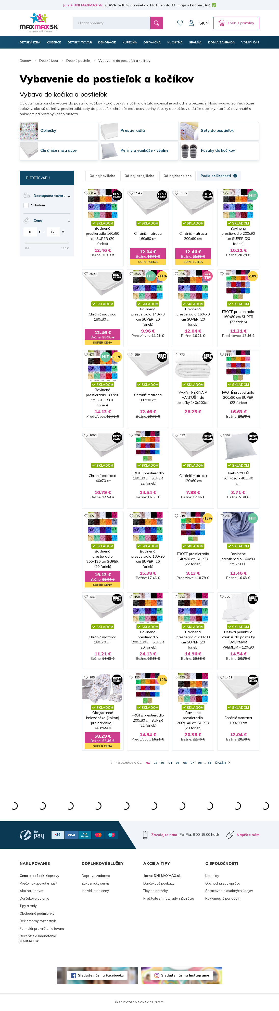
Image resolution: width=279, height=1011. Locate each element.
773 (182, 354)
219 (182, 516)
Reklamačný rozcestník (38, 921)
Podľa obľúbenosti (219, 176)
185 (92, 677)
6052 (92, 193)
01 (148, 763)
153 (182, 677)
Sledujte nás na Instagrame (185, 975)
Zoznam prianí (180, 23)
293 (182, 596)
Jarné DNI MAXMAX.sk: (83, 5)
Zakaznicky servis (96, 883)
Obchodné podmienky (37, 913)
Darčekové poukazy (158, 883)
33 (209, 763)
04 (170, 763)
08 (199, 763)
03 (162, 763)
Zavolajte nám (164, 834)
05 (177, 763)
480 (227, 274)
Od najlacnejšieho (139, 176)
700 (227, 596)
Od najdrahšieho (177, 176)
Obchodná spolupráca (222, 883)
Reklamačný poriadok (222, 898)
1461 (228, 677)
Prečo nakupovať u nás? (38, 883)
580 (182, 274)
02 (155, 763)
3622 (138, 274)
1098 (92, 435)
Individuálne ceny (95, 891)
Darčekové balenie (34, 898)
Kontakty (212, 876)
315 (137, 516)
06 (185, 763)
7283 (228, 193)
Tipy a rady (28, 906)
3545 (138, 193)
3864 (228, 354)
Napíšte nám (248, 834)
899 (182, 435)
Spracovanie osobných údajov (229, 891)
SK (202, 23)
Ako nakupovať (32, 891)
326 (137, 435)
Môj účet (191, 23)
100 (137, 596)
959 (137, 354)
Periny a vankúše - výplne (145, 150)
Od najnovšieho (102, 176)
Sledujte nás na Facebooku (101, 975)
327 (92, 516)
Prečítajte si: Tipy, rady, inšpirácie (168, 898)
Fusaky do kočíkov (218, 150)
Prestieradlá (133, 130)
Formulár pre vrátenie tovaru (42, 928)
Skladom (38, 205)
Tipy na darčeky (155, 891)
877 (92, 354)
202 (227, 516)
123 (137, 677)
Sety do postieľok (217, 130)
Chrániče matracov (58, 150)
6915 (183, 193)
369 (227, 435)
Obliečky (48, 130)
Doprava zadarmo (96, 876)
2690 (92, 274)
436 (92, 596)
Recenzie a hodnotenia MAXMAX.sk (38, 938)
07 (192, 763)
